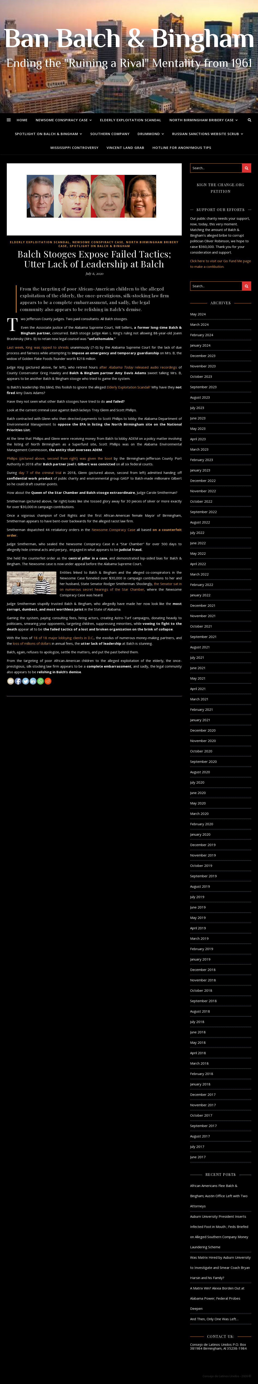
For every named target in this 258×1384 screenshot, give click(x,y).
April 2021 (198, 688)
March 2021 (199, 699)
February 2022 (201, 584)
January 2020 (200, 834)
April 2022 (198, 563)
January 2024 (200, 345)
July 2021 (197, 657)
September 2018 (203, 1001)
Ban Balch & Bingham (129, 40)
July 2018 (197, 1021)
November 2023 (203, 366)
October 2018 (201, 990)
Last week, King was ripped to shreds (38, 347)
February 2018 (201, 1073)
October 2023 (201, 376)
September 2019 (203, 876)
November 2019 (203, 855)
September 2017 (203, 1125)
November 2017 (203, 1105)
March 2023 (199, 449)
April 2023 (198, 439)
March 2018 (199, 1063)
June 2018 (198, 1032)
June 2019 (198, 907)
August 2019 (200, 886)
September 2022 (203, 511)
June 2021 (198, 668)
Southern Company (109, 133)
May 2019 (198, 917)
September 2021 (203, 636)
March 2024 (199, 324)
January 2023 (200, 470)
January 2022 (200, 595)
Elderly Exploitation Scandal (130, 120)
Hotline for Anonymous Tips (182, 147)
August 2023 (200, 397)
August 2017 (200, 1136)
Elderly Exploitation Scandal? (128, 387)
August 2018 (200, 1011)
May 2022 (198, 553)
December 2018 (203, 969)
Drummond (149, 133)
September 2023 (203, 387)
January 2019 (200, 959)
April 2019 (198, 928)
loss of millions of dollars (32, 643)
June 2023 (198, 418)
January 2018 (200, 1084)
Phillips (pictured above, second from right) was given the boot (59, 458)
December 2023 (203, 355)
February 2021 (201, 709)
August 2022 (200, 522)
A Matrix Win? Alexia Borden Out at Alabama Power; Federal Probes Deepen (217, 1298)
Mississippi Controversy (74, 147)
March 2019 (199, 938)
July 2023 (197, 407)
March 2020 (199, 813)
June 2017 (198, 1157)
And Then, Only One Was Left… (214, 1319)
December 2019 (203, 844)
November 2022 (203, 491)
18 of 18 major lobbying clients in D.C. (63, 637)
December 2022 (203, 480)
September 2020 (203, 761)
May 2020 (198, 803)
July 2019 (197, 896)
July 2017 (197, 1146)
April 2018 (198, 1053)
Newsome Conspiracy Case (62, 120)
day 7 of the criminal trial (40, 472)
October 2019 (201, 865)
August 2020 (200, 772)
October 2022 (201, 501)
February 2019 (201, 948)
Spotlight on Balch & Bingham (46, 133)
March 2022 (199, 574)
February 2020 (201, 824)
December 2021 (203, 605)
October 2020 (201, 751)
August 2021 (200, 647)
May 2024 (198, 314)
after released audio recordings (138, 367)
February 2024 (201, 335)
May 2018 (198, 1042)
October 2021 (201, 626)
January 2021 (200, 720)
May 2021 (198, 678)
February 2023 (201, 459)
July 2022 (197, 532)
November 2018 (203, 980)
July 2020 (197, 782)
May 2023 (198, 428)
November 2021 (203, 616)
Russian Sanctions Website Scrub (205, 133)
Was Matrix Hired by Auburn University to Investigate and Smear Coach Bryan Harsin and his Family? (220, 1267)
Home (22, 120)
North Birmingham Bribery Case (202, 120)
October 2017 (201, 1115)
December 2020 (203, 730)
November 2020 (203, 740)
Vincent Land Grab (125, 147)
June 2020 (198, 792)
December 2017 (203, 1094)
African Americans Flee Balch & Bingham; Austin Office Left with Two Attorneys (219, 1195)
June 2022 (198, 543)
